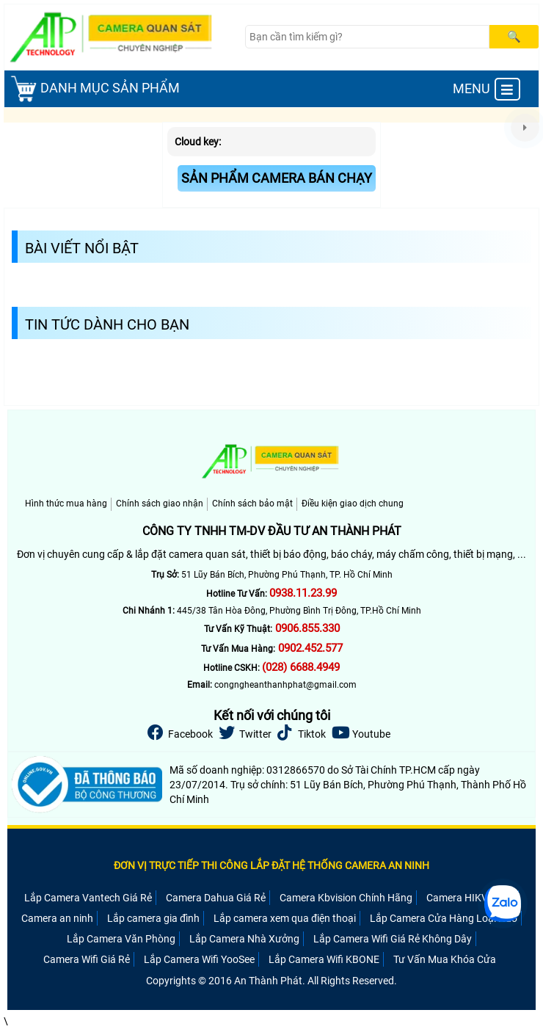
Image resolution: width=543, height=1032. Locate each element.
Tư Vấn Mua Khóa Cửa (444, 959)
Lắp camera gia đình (153, 918)
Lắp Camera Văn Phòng (121, 939)
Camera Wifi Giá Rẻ (86, 959)
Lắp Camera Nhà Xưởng (244, 939)
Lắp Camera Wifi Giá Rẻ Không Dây (392, 939)
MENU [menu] (486, 89)
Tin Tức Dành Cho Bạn (107, 324)
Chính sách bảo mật (252, 503)
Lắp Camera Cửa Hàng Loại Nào (443, 918)
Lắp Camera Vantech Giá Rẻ (88, 898)
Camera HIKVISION (470, 898)
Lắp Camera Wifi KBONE (324, 959)
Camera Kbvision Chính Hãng (346, 898)
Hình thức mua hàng (66, 503)
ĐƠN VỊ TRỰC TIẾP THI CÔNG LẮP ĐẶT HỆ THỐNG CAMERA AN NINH (271, 865)
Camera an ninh (57, 918)
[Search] (367, 36)
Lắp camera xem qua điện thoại (285, 918)
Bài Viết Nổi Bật (82, 248)
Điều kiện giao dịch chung (353, 503)
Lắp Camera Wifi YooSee (199, 959)
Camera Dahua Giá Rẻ (216, 898)
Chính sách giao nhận (159, 503)
